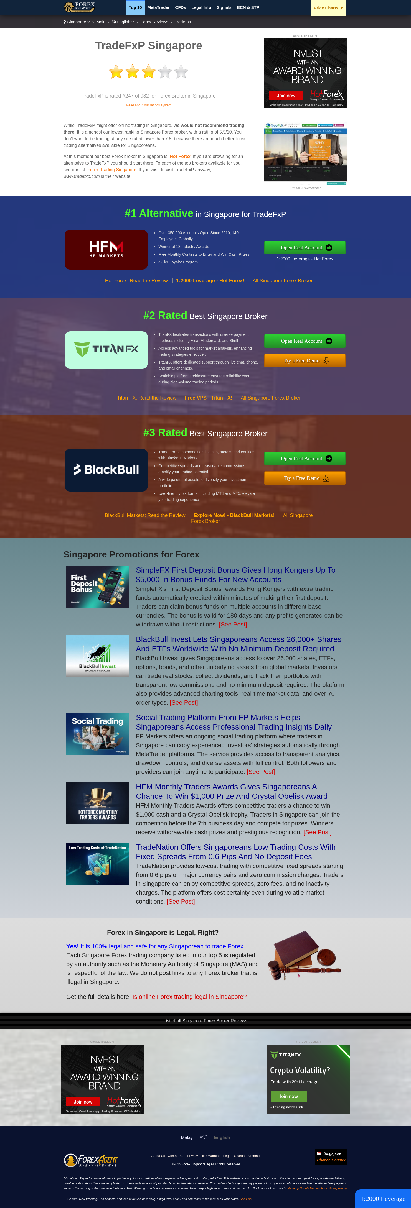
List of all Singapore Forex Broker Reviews (205, 1020)
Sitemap (253, 1156)
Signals (224, 7)
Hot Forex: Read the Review (136, 286)
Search (239, 1156)
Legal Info (201, 7)
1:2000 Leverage (383, 1198)
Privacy (192, 1156)
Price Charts (329, 8)
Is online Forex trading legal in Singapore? (182, 994)
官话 (203, 1137)
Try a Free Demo (307, 359)
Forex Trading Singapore (111, 169)
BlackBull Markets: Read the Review (145, 521)
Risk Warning (210, 1156)
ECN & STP (248, 7)
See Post (246, 1199)
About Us (158, 1156)
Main (101, 21)
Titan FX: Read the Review (146, 403)
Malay (187, 1137)
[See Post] (233, 624)
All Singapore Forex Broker (283, 286)
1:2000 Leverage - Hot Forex (310, 258)
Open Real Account (307, 247)
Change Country (331, 1160)
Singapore (77, 21)
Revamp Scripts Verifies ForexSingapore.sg (317, 1188)
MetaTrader (159, 7)
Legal (227, 1156)
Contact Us (176, 1156)
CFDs (180, 7)
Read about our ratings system (148, 105)
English (123, 21)
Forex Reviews (154, 21)
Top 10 (135, 7)
